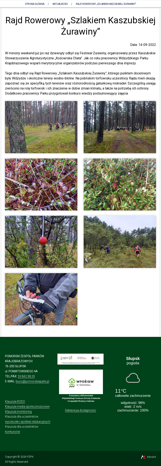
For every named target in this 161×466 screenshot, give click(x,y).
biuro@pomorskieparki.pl (32, 381)
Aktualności (60, 4)
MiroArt (148, 456)
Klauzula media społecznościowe (27, 406)
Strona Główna (34, 4)
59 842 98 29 (26, 376)
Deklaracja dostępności (80, 410)
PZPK (30, 456)
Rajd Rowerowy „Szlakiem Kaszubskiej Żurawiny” (106, 4)
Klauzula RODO (15, 401)
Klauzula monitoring (18, 411)
